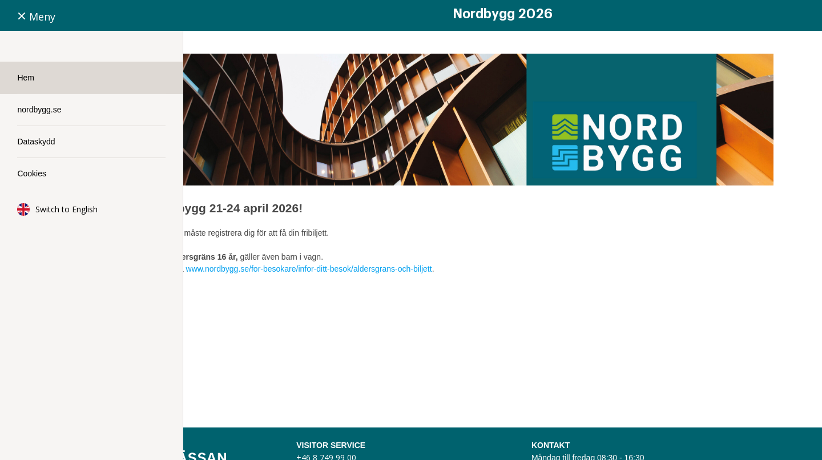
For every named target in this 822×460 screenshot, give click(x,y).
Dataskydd (36, 141)
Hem (25, 77)
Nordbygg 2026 (503, 14)
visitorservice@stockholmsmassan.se (475, 442)
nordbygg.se (39, 109)
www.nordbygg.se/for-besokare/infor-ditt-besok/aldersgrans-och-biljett (468, 240)
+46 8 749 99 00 (436, 429)
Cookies (31, 173)
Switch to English (66, 209)
